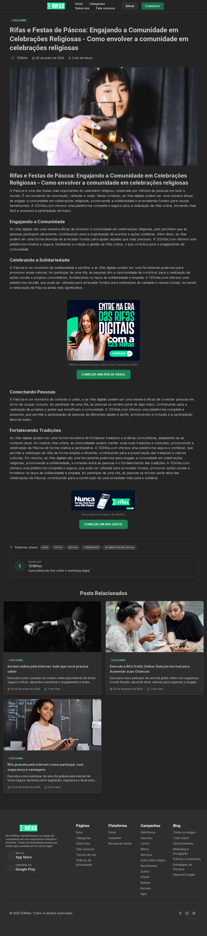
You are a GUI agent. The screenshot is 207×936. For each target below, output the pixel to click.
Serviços (146, 854)
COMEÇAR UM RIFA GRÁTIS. (103, 524)
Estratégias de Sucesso (182, 867)
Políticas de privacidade (84, 862)
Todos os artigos (184, 832)
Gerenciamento (183, 843)
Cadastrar (114, 838)
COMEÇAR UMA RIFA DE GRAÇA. (103, 374)
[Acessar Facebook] (180, 913)
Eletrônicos (148, 832)
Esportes (146, 838)
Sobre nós (82, 8)
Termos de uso (86, 854)
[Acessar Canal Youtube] (187, 913)
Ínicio (79, 832)
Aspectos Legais (184, 874)
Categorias (97, 3)
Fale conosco (105, 8)
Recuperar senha (119, 843)
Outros (145, 871)
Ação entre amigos (153, 860)
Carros (145, 843)
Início (79, 3)
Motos (145, 849)
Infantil (145, 877)
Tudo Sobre (181, 838)
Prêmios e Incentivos (187, 859)
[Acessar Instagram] (193, 913)
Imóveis (146, 888)
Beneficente (149, 866)
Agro (144, 893)
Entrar (112, 832)
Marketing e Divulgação (181, 851)
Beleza (145, 882)
